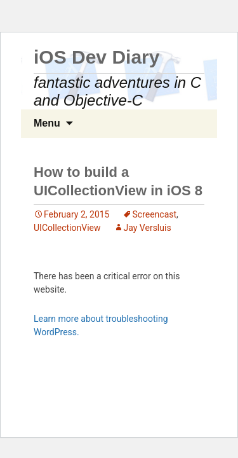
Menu (47, 123)
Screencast (155, 214)
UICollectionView (67, 228)
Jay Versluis (147, 228)
